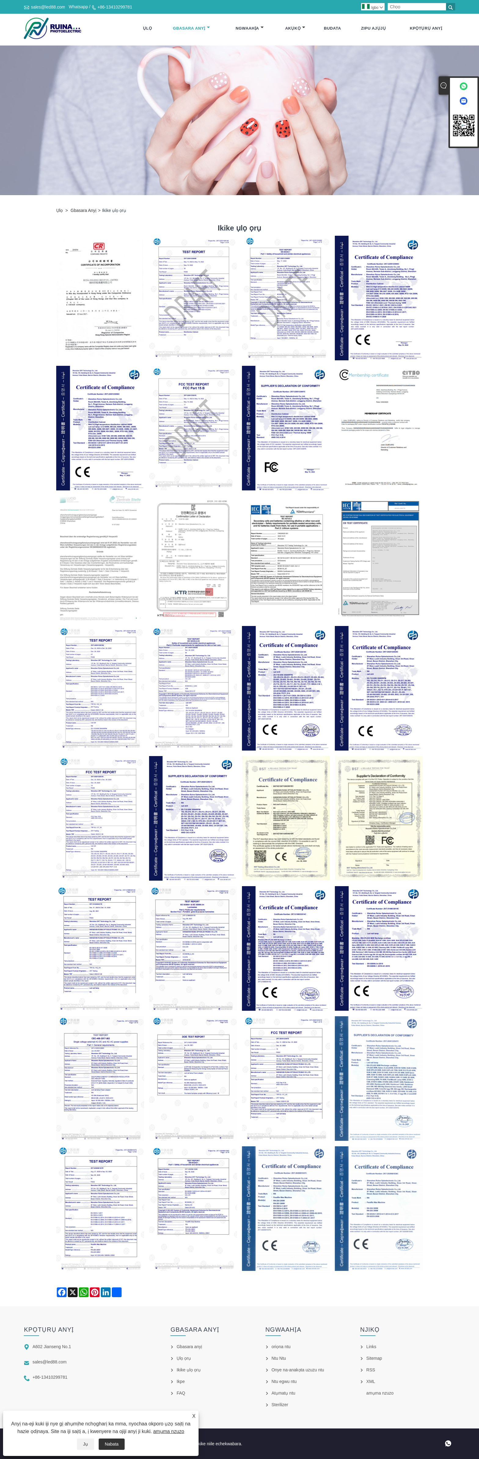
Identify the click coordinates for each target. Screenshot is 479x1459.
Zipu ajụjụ (373, 28)
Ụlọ (147, 28)
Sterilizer (280, 1404)
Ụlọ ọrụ (184, 1358)
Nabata (112, 1444)
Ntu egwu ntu (284, 1381)
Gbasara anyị (191, 28)
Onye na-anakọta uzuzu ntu (298, 1369)
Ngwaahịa (250, 28)
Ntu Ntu (279, 1358)
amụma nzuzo (168, 1431)
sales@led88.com (48, 7)
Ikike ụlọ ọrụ (188, 1369)
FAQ (181, 1393)
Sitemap (374, 1358)
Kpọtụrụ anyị (426, 28)
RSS (370, 1369)
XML (370, 1381)
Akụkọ (295, 28)
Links (371, 1346)
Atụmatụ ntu (283, 1393)
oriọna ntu (281, 1346)
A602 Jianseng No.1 (51, 1346)
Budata (332, 28)
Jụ (85, 1444)
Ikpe (181, 1381)
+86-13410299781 (114, 7)
